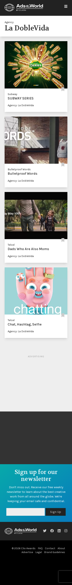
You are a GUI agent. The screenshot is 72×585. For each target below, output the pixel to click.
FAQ (40, 548)
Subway (12, 94)
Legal (38, 552)
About (61, 548)
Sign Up (55, 512)
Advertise (27, 552)
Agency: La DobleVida (21, 105)
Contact (50, 548)
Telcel (11, 244)
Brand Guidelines (54, 552)
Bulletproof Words (19, 169)
